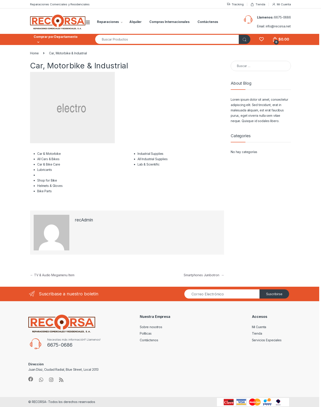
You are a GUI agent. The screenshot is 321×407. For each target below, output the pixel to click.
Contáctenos (208, 22)
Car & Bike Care (48, 164)
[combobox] (167, 39)
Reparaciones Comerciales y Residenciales (59, 4)
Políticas (146, 333)
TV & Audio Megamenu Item (52, 275)
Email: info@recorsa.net (274, 26)
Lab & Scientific (149, 164)
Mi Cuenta (281, 4)
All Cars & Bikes (48, 159)
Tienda (257, 4)
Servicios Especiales (267, 340)
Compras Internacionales (169, 22)
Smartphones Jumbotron (204, 275)
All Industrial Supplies (153, 159)
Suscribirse (274, 294)
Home (34, 53)
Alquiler (135, 22)
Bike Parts (44, 191)
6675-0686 (282, 17)
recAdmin (84, 220)
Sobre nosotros (151, 327)
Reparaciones (108, 22)
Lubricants (44, 170)
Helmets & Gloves (50, 186)
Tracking (235, 4)
